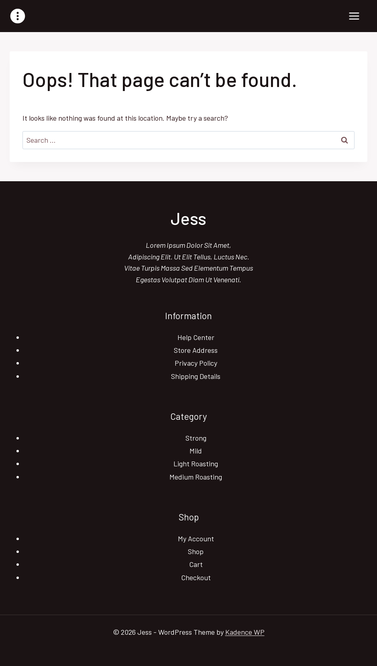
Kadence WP (245, 632)
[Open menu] (353, 16)
